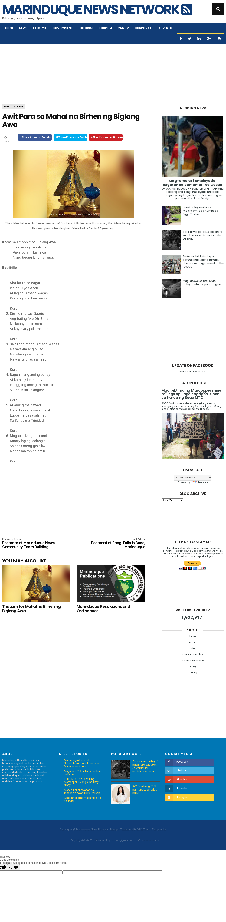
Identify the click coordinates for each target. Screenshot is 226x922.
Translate (199, 482)
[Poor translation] (14, 867)
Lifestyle (40, 28)
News (23, 28)
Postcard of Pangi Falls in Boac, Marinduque (116, 543)
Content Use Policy (192, 654)
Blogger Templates (121, 829)
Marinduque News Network (96, 10)
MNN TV (123, 28)
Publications (13, 106)
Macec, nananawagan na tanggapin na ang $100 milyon (82, 791)
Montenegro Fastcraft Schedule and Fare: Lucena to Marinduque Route (81, 763)
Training (192, 672)
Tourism (105, 28)
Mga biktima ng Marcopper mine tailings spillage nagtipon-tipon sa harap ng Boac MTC (191, 394)
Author (192, 642)
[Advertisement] (113, 72)
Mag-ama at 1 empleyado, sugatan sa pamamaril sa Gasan (192, 182)
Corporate (144, 28)
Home (9, 28)
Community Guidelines (193, 660)
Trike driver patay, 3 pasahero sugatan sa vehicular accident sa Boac (203, 235)
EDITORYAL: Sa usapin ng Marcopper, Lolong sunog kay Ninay (81, 782)
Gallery (192, 666)
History (193, 648)
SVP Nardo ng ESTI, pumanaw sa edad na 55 (144, 789)
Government (62, 28)
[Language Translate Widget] (192, 478)
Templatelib (159, 829)
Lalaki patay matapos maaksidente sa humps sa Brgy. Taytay (200, 210)
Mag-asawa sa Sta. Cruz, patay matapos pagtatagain (202, 282)
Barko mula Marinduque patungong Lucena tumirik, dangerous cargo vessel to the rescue (203, 261)
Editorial (85, 28)
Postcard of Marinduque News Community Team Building (31, 543)
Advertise (166, 28)
